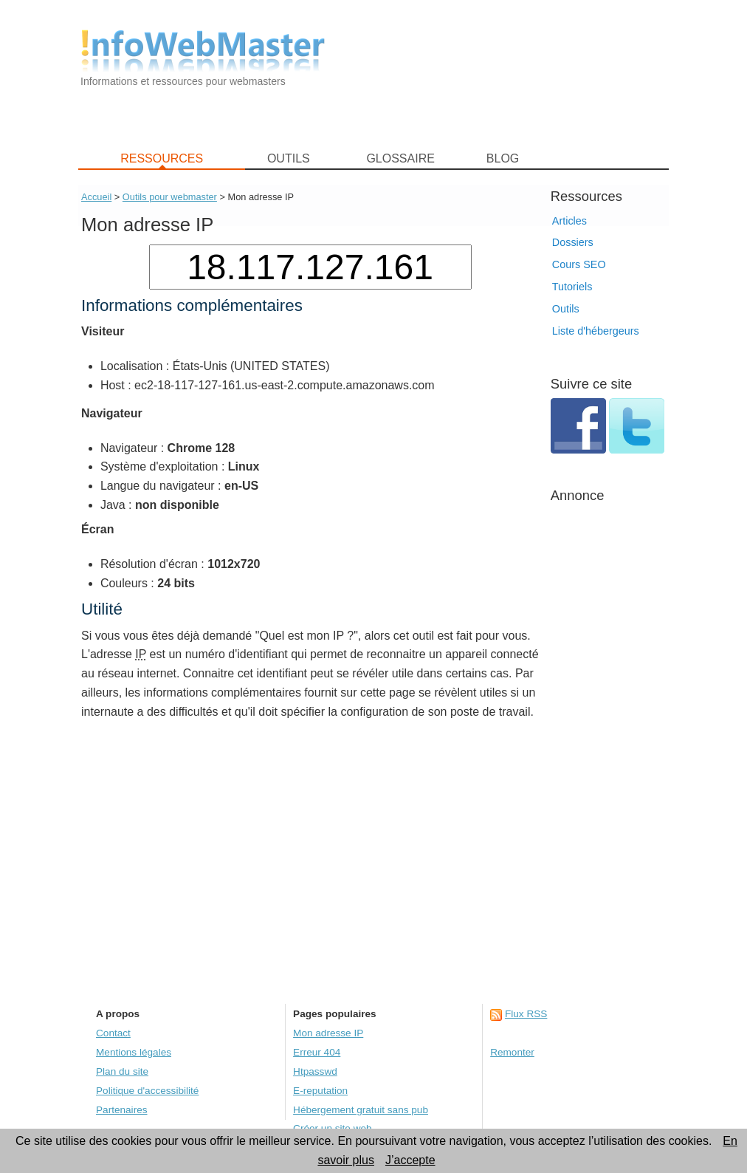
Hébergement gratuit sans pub (360, 1109)
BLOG (502, 158)
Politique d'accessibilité (147, 1090)
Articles (569, 221)
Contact (113, 1033)
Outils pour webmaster (170, 196)
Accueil (96, 196)
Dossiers (572, 242)
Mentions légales (133, 1052)
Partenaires (122, 1109)
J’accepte (410, 1160)
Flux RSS (526, 1013)
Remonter (512, 1052)
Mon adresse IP (328, 1033)
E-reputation (320, 1090)
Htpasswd (315, 1071)
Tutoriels (572, 287)
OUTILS (288, 158)
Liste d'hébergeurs (595, 331)
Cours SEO (579, 264)
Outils (565, 309)
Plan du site (122, 1071)
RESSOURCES (161, 158)
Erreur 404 (316, 1052)
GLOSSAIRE (400, 158)
